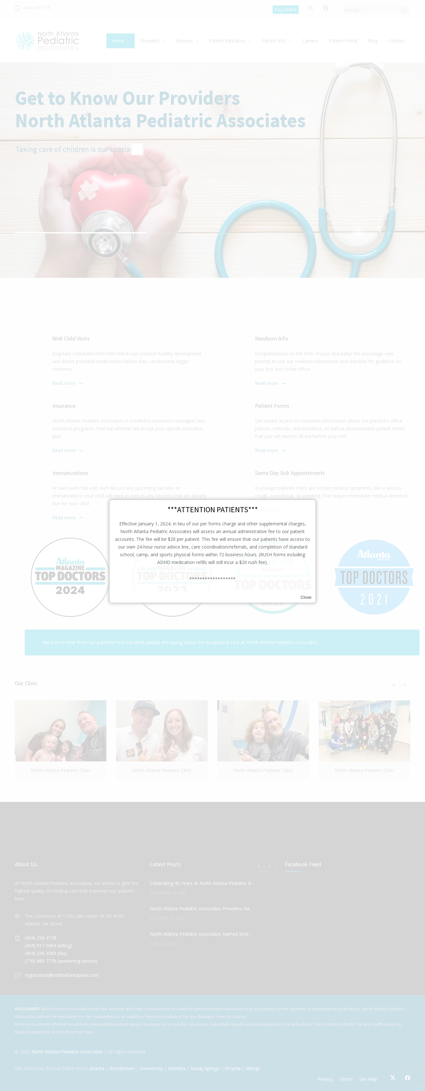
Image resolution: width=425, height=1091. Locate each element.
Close (306, 597)
